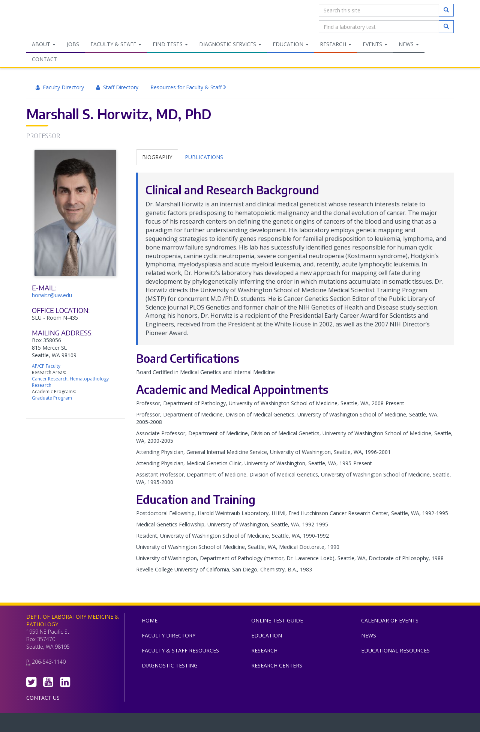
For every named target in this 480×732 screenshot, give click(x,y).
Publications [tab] (204, 157)
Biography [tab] (157, 157)
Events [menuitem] (375, 44)
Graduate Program (52, 398)
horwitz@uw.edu (52, 295)
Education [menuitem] (291, 44)
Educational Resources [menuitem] (395, 650)
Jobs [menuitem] (73, 44)
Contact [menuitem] (44, 59)
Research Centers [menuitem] (276, 665)
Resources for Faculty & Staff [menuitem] (188, 87)
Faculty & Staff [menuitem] (115, 44)
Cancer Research (50, 379)
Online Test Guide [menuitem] (277, 620)
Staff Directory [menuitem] (117, 87)
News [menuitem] (409, 44)
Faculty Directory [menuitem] (60, 87)
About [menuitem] (44, 44)
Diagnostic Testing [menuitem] (170, 665)
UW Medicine (178, 724)
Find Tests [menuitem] (170, 44)
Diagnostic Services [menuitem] (230, 44)
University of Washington (272, 724)
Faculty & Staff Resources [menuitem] (180, 650)
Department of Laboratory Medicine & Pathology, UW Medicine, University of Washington (64, 18)
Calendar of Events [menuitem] (389, 620)
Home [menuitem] (150, 620)
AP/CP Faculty (46, 366)
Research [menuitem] (335, 44)
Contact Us (43, 697)
